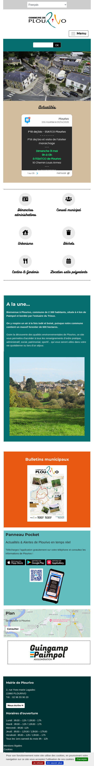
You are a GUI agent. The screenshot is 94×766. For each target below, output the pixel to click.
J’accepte (82, 759)
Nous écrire (14, 705)
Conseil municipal (69, 210)
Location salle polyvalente (68, 272)
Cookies (8, 749)
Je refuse (38, 762)
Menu (78, 33)
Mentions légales (13, 745)
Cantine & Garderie (25, 272)
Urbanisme (25, 243)
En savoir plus (54, 762)
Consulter (13, 628)
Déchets (68, 243)
